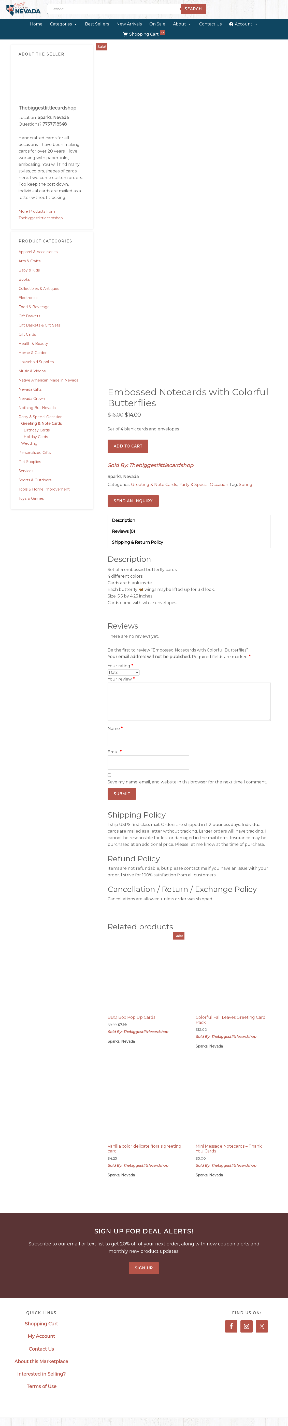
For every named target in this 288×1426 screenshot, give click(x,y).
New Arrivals (129, 24)
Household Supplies (36, 362)
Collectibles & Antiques (39, 288)
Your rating (120, 665)
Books (24, 279)
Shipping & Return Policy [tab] (137, 542)
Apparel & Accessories (38, 252)
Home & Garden (33, 352)
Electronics (28, 297)
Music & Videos (32, 371)
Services (26, 471)
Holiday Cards (36, 436)
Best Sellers (97, 24)
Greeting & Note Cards (41, 423)
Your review (121, 679)
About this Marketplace (41, 1361)
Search (193, 9)
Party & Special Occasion (41, 417)
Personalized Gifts (35, 452)
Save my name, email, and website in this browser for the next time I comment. (187, 782)
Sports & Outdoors (35, 480)
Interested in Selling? (41, 1374)
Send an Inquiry (133, 501)
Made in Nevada (23, 9)
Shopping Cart (147, 33)
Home (36, 24)
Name (115, 728)
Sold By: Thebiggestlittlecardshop (150, 465)
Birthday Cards (37, 430)
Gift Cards (27, 334)
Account (246, 24)
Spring (245, 484)
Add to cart (128, 446)
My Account (41, 1336)
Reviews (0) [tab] (123, 531)
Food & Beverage (34, 307)
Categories (63, 24)
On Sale (157, 24)
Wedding (29, 443)
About (182, 24)
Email (115, 752)
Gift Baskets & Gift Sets (39, 325)
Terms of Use (41, 1386)
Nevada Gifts (30, 389)
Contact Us (210, 24)
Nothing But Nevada (37, 407)
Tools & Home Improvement (44, 489)
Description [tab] (123, 520)
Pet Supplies (30, 461)
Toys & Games (31, 498)
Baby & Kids (29, 270)
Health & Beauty (33, 343)
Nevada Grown (32, 398)
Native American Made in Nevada (48, 380)
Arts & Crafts (29, 261)
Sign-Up (144, 1268)
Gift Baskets (29, 316)
